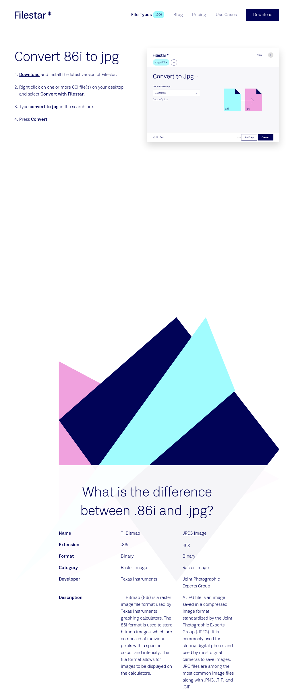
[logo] (33, 15)
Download (29, 75)
